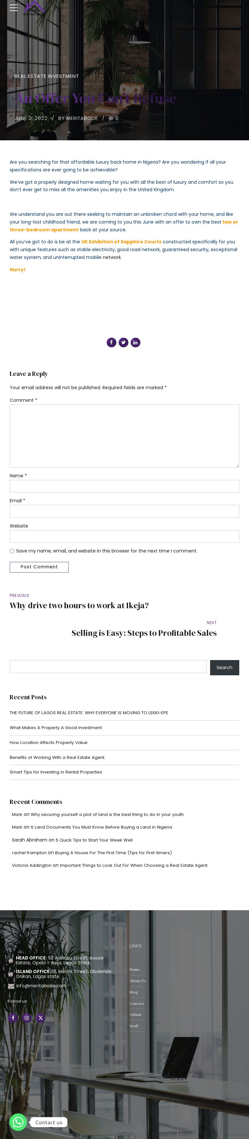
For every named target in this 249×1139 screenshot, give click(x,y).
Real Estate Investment (47, 76)
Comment (23, 400)
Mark (17, 796)
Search (224, 647)
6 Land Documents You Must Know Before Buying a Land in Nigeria (105, 809)
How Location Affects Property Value (51, 723)
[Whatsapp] (18, 1122)
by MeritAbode (78, 118)
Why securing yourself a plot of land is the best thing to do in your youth (113, 796)
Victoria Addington (33, 847)
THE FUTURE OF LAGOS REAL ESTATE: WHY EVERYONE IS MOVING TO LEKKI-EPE (93, 693)
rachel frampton (31, 834)
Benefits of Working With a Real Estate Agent (60, 739)
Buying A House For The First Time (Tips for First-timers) (121, 834)
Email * (17, 504)
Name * (18, 478)
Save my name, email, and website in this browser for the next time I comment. (106, 554)
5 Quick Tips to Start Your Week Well (97, 822)
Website (19, 529)
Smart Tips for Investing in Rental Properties (59, 754)
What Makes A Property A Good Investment (59, 708)
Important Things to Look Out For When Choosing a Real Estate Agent (141, 847)
